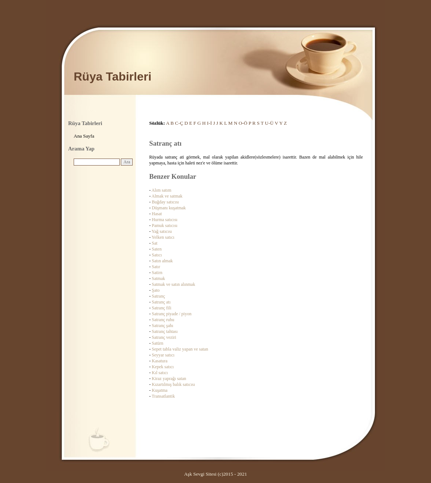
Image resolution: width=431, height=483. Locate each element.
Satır (156, 266)
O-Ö (243, 123)
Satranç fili (161, 307)
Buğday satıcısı (165, 202)
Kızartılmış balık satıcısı (173, 384)
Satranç (158, 296)
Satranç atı (161, 302)
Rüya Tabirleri (112, 76)
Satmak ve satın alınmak (173, 284)
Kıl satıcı (160, 372)
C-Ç (179, 123)
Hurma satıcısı (165, 219)
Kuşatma (160, 390)
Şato (156, 290)
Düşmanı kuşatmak (169, 207)
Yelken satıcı (163, 237)
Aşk (188, 474)
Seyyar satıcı (163, 355)
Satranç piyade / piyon (172, 313)
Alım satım (161, 190)
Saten (157, 249)
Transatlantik (163, 396)
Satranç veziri (164, 337)
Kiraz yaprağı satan (169, 378)
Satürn (157, 343)
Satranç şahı (162, 325)
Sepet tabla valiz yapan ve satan (180, 349)
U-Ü (269, 123)
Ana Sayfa (84, 136)
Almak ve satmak (166, 196)
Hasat (157, 213)
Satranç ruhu (163, 319)
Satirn (157, 272)
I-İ (209, 123)
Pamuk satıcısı (165, 225)
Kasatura (160, 360)
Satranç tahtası (165, 331)
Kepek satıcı (163, 366)
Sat (154, 243)
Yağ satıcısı (162, 231)
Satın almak (162, 260)
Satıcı (157, 255)
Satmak (158, 278)
